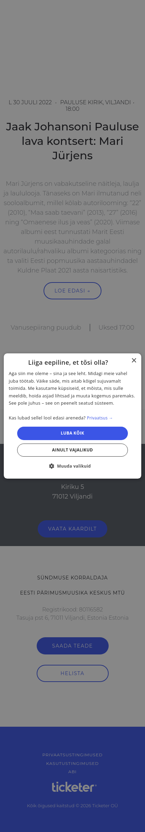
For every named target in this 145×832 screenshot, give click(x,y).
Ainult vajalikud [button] (72, 450)
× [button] (133, 360)
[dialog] (73, 416)
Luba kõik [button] (72, 433)
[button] (72, 466)
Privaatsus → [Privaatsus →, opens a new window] (100, 418)
